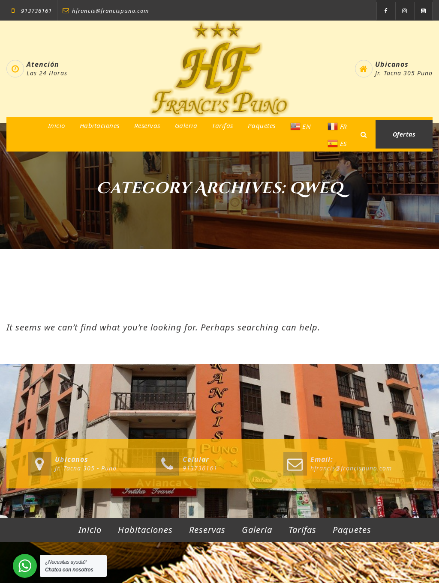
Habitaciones (100, 125)
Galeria (186, 125)
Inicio (56, 125)
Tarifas (222, 125)
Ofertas (404, 134)
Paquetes (262, 125)
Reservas (147, 125)
